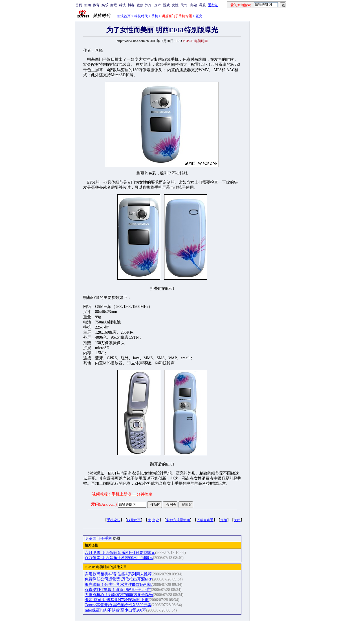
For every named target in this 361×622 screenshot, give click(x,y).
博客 (131, 5)
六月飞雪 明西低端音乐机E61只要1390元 (120, 553)
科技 (122, 5)
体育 (96, 5)
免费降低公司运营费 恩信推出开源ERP (118, 579)
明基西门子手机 (98, 538)
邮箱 (193, 5)
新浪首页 (124, 16)
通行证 (213, 5)
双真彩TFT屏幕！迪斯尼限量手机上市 (118, 590)
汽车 (148, 5)
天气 (183, 5)
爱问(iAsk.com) (104, 504)
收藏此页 (134, 520)
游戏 (166, 5)
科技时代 (141, 16)
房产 (157, 5)
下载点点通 (205, 520)
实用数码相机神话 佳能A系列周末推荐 (118, 574)
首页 (78, 5)
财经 (113, 5)
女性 (175, 5)
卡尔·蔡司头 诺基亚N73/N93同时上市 (117, 600)
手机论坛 (113, 520)
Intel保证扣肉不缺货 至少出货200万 (115, 610)
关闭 (237, 520)
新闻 (87, 5)
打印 (223, 520)
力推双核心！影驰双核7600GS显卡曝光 (119, 595)
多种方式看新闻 (178, 520)
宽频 (140, 5)
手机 (154, 16)
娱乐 (105, 5)
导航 (202, 5)
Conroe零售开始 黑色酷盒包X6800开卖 (118, 605)
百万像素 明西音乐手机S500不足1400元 (119, 558)
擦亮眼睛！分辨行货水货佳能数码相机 (118, 584)
